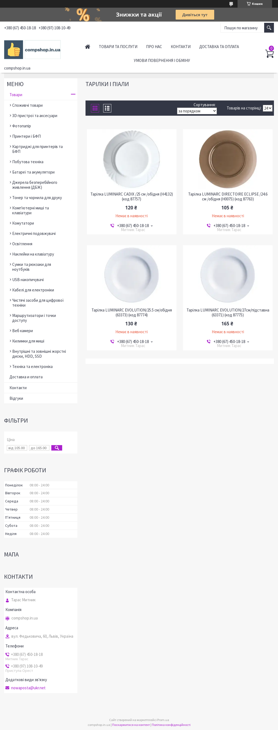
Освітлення (22, 243)
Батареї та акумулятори (33, 172)
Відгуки (16, 398)
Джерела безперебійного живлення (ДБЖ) (34, 185)
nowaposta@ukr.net (28, 687)
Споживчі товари (27, 105)
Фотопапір (21, 125)
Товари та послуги (118, 46)
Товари (16, 94)
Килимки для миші (28, 341)
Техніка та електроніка (32, 366)
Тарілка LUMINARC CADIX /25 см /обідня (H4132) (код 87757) (131, 197)
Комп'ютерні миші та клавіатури (30, 210)
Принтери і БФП (26, 136)
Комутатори (23, 223)
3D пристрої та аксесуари (34, 115)
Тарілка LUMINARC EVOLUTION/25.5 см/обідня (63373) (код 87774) (131, 312)
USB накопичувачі (28, 279)
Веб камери (22, 330)
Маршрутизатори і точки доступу (34, 318)
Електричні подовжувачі (34, 233)
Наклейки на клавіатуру (33, 254)
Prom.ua (163, 720)
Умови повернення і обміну (162, 60)
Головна (87, 46)
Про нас (154, 46)
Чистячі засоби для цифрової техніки (38, 303)
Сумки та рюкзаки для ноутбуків (31, 267)
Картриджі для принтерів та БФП (37, 149)
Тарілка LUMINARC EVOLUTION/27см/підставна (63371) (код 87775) (228, 312)
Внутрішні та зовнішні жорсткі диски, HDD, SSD (39, 354)
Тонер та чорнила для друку (37, 197)
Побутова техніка (27, 161)
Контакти (181, 46)
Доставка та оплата (219, 46)
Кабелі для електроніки (33, 289)
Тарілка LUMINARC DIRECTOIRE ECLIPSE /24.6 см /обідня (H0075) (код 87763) (227, 197)
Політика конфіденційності (171, 725)
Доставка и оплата (26, 376)
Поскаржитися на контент (131, 725)
